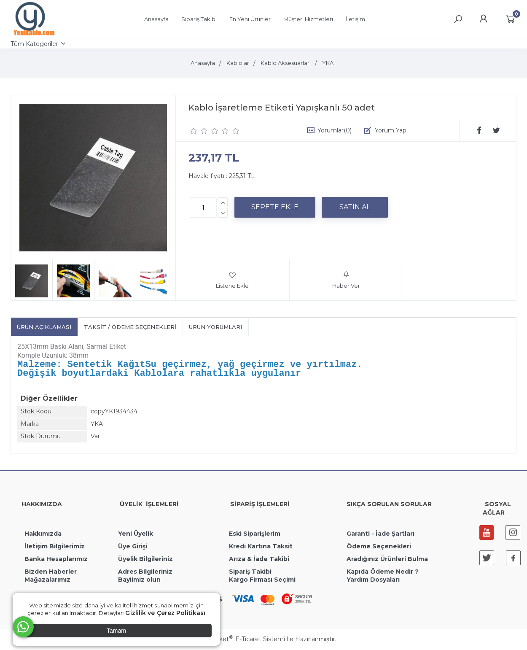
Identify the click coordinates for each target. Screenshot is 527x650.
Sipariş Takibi (250, 573)
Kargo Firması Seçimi (262, 581)
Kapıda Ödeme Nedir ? (383, 573)
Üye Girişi (132, 548)
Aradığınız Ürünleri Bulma (387, 561)
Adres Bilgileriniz (145, 573)
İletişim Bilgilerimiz (54, 548)
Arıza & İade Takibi (259, 561)
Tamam (116, 630)
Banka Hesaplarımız (56, 561)
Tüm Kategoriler (34, 44)
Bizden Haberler (50, 573)
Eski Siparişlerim (254, 535)
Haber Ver (346, 280)
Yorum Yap (390, 130)
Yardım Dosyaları (373, 581)
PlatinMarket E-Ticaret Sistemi (238, 641)
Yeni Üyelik (135, 535)
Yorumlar (334, 130)
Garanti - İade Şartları (380, 535)
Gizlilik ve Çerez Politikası (165, 613)
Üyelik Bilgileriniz (145, 561)
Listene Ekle (232, 280)
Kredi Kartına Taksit (261, 548)
